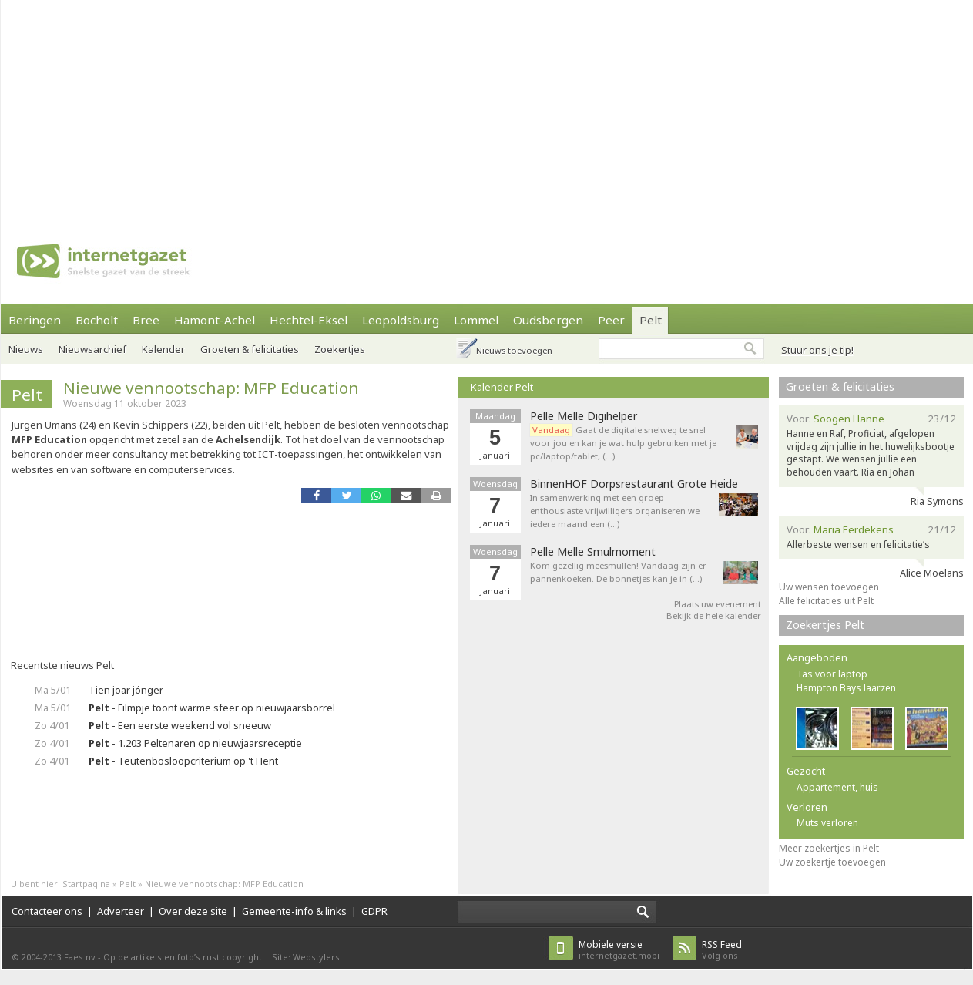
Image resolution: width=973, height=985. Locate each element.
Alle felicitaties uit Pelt (826, 600)
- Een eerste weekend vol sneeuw (180, 725)
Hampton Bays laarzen (846, 687)
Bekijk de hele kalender (713, 615)
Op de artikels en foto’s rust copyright (182, 957)
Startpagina (86, 883)
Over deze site (193, 911)
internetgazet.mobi (619, 950)
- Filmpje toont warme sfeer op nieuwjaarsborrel (212, 707)
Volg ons (722, 950)
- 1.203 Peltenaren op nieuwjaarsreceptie (195, 743)
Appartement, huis (837, 787)
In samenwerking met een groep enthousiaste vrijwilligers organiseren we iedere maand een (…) (615, 510)
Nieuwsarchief (92, 349)
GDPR (374, 911)
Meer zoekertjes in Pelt (829, 848)
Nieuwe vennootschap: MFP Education (211, 387)
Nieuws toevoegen (514, 350)
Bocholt (96, 320)
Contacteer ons (47, 911)
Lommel (476, 320)
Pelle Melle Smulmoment (593, 552)
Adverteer (120, 911)
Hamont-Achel (214, 320)
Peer (611, 320)
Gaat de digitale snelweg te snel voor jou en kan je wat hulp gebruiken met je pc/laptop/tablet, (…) (623, 443)
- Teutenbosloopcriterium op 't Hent (183, 761)
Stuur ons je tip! (817, 350)
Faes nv (80, 957)
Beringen (34, 320)
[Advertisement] (445, 108)
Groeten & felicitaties (249, 349)
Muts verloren (827, 822)
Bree (146, 320)
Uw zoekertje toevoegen (832, 862)
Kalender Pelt (502, 387)
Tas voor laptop (832, 674)
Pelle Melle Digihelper (583, 416)
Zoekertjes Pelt (825, 624)
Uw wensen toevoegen (829, 586)
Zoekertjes (339, 349)
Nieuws (25, 349)
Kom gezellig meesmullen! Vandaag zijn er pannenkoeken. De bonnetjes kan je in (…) (618, 572)
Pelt (650, 320)
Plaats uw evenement (717, 604)
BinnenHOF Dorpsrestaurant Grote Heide (634, 484)
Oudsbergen (548, 320)
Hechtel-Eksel (308, 320)
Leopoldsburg (400, 320)
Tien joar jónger (126, 690)
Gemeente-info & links (294, 911)
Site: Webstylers (306, 957)
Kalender (163, 349)
